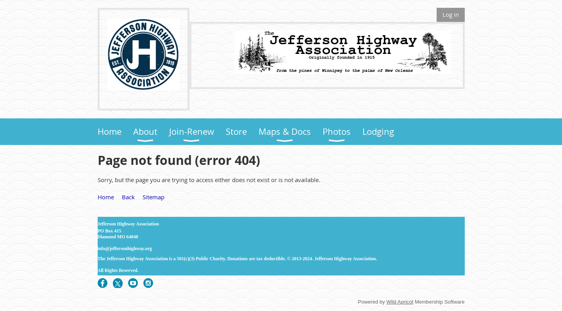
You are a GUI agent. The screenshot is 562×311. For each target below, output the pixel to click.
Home (106, 197)
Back (128, 197)
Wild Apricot (399, 302)
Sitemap (153, 197)
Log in (450, 14)
